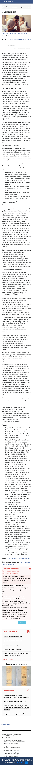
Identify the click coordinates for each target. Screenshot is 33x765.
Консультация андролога (10, 571)
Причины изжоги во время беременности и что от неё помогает (16, 696)
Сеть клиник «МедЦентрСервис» (14, 576)
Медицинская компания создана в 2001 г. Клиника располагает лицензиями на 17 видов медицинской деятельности (15, 614)
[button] (4, 676)
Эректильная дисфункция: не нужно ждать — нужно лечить (16, 654)
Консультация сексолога (10, 573)
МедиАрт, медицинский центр (12, 610)
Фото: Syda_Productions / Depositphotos (14, 33)
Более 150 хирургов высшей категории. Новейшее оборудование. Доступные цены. (15, 590)
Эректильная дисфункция (13, 636)
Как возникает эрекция (11, 645)
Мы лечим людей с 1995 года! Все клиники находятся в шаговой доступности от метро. (17, 580)
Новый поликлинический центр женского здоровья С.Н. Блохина (14, 598)
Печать (22, 622)
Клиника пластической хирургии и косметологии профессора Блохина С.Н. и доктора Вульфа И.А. (16, 603)
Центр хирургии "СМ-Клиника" (13, 585)
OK (26, 762)
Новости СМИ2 (6, 725)
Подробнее (19, 762)
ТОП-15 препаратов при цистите (15, 701)
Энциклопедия (8, 2)
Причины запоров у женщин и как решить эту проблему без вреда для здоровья (16, 707)
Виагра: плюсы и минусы (12, 649)
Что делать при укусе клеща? (14, 714)
